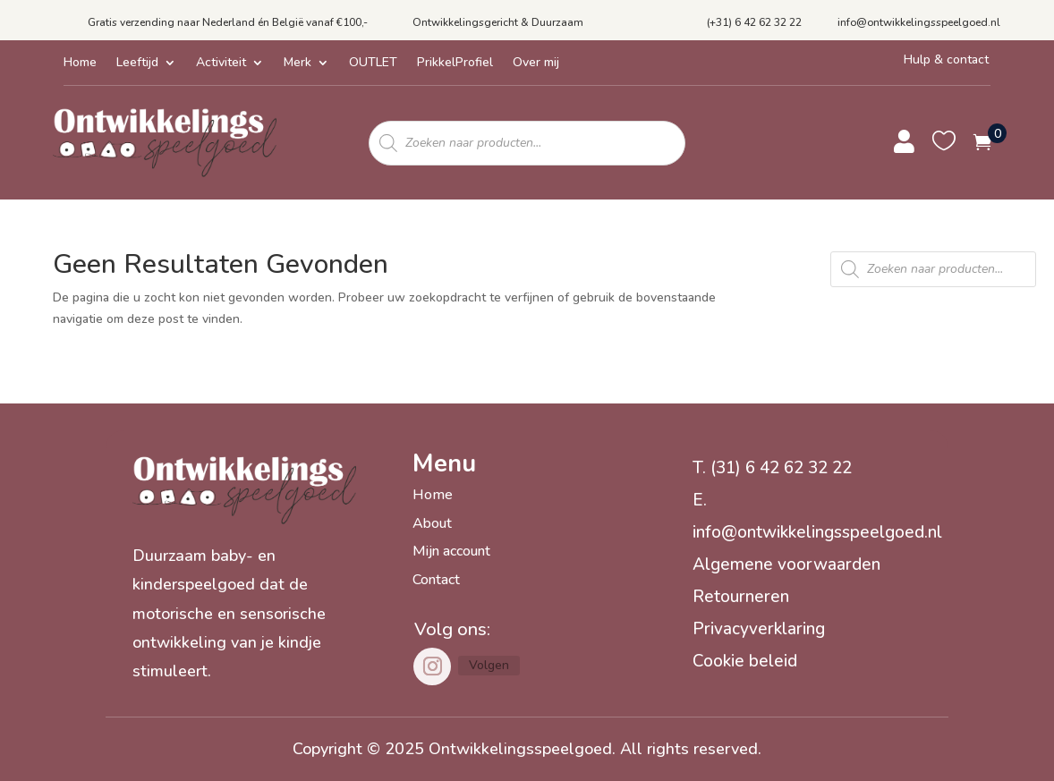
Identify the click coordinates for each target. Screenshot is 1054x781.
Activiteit (221, 63)
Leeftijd (137, 63)
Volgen (489, 665)
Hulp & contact (946, 59)
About (432, 523)
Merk (297, 63)
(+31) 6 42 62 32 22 (754, 22)
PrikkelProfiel (455, 63)
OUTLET (373, 63)
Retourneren (741, 596)
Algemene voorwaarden (786, 564)
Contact (436, 580)
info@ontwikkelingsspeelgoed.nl (918, 22)
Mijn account (451, 551)
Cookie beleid (745, 661)
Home (80, 63)
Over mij (536, 63)
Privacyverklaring (759, 629)
